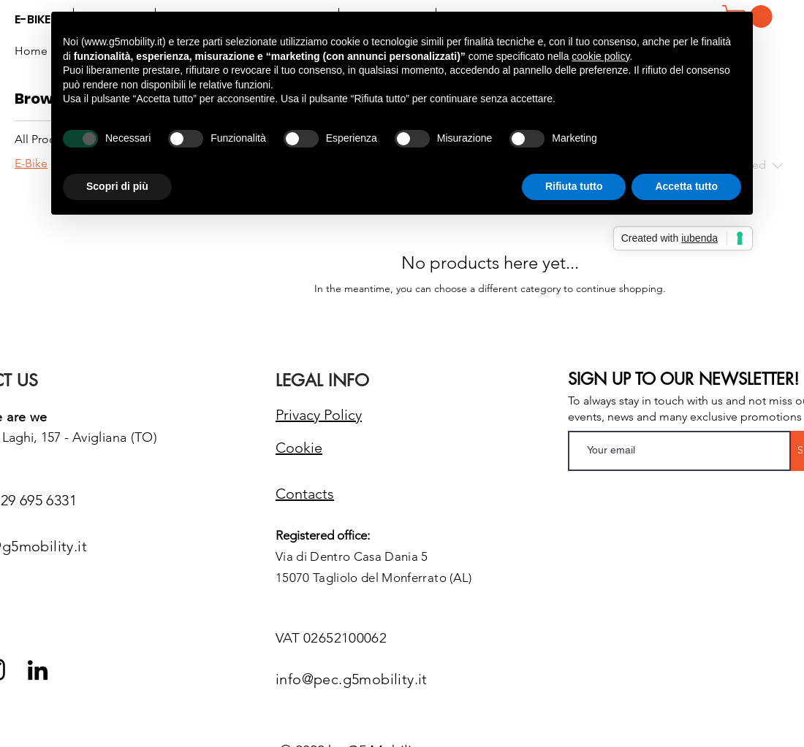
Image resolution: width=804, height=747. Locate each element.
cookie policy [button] (600, 56)
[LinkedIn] (37, 670)
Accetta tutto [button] (686, 186)
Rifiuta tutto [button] (574, 186)
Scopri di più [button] (117, 186)
